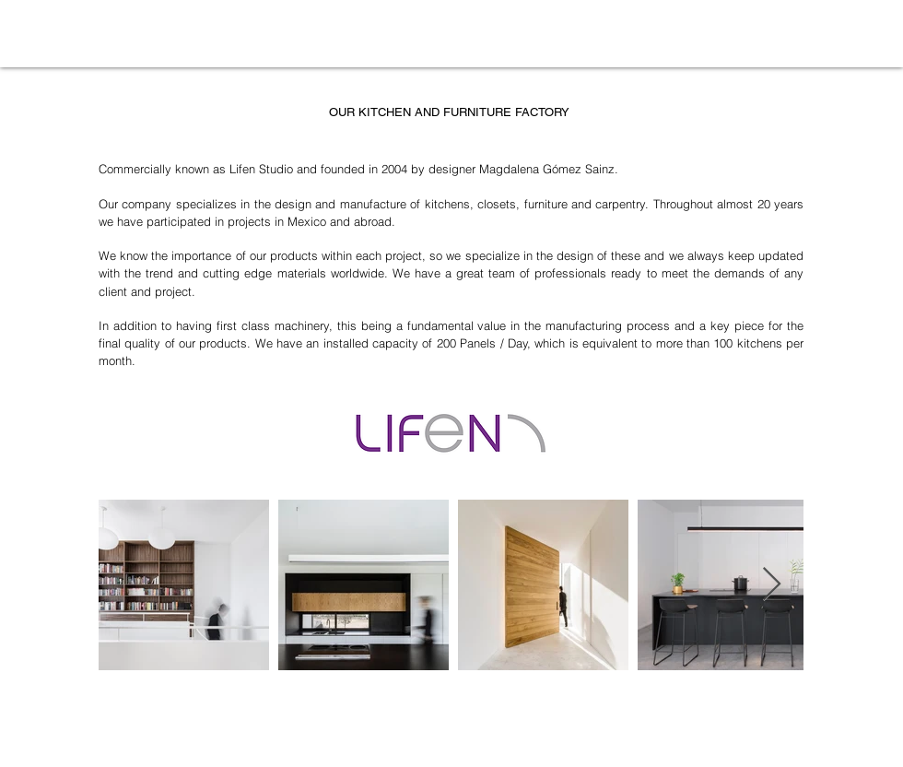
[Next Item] (771, 585)
